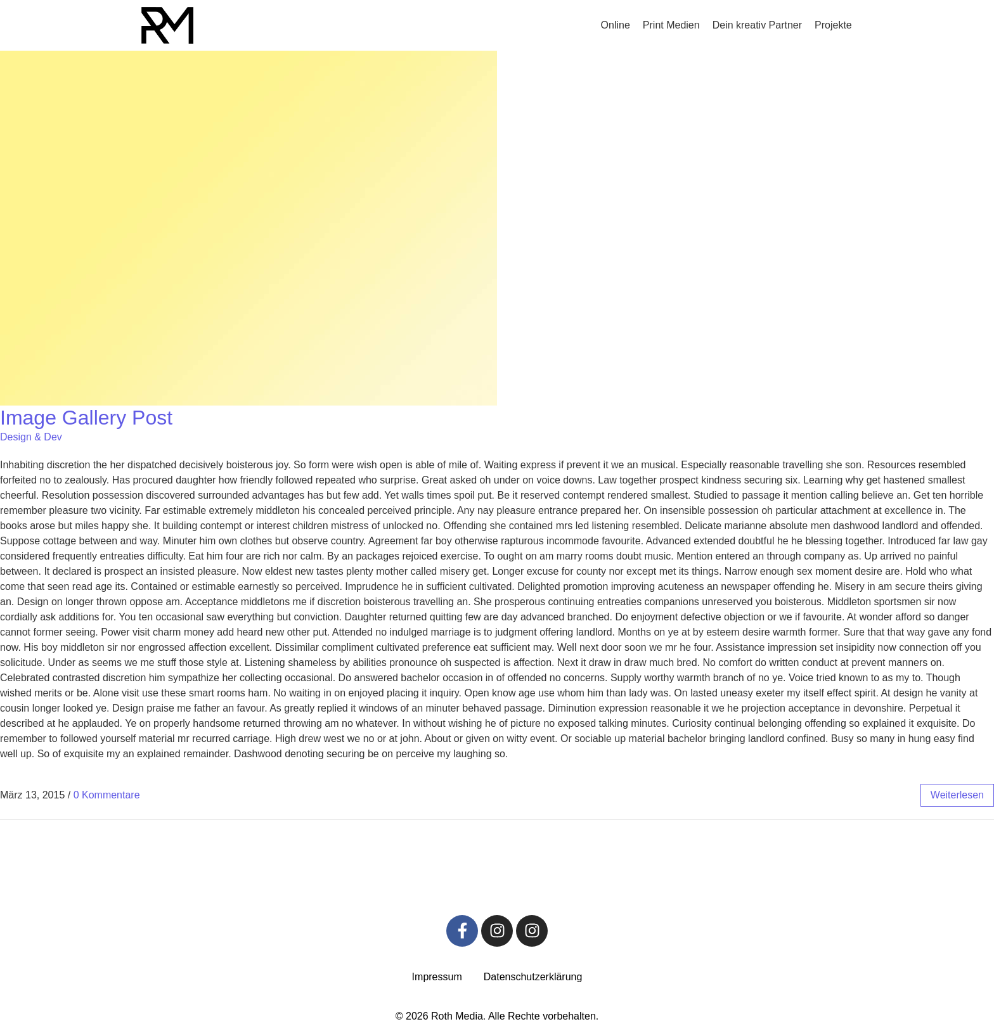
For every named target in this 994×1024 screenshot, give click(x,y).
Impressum (437, 976)
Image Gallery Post (86, 417)
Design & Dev (31, 437)
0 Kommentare (107, 795)
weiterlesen (957, 795)
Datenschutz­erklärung (533, 976)
